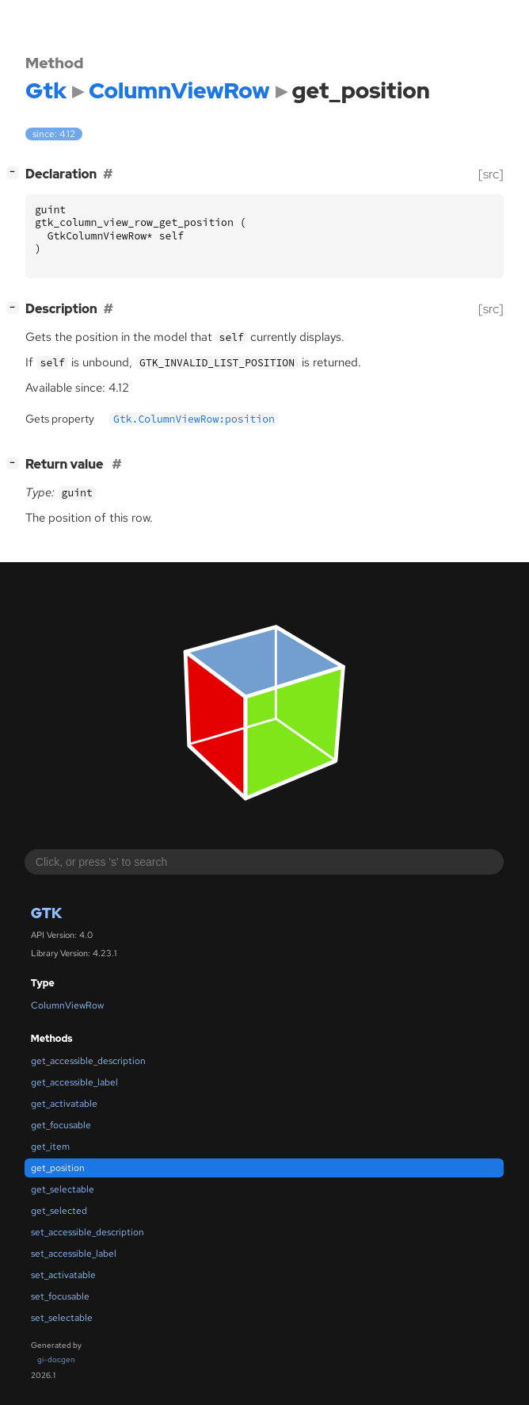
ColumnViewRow (67, 1005)
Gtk (46, 913)
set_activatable (63, 1275)
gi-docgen (56, 1359)
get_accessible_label (74, 1082)
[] (15, 172)
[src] (491, 174)
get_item (50, 1146)
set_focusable (60, 1296)
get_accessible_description (88, 1061)
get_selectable (62, 1189)
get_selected (59, 1210)
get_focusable (61, 1125)
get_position (58, 1168)
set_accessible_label (73, 1253)
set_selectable (62, 1317)
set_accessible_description (87, 1232)
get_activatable (64, 1103)
